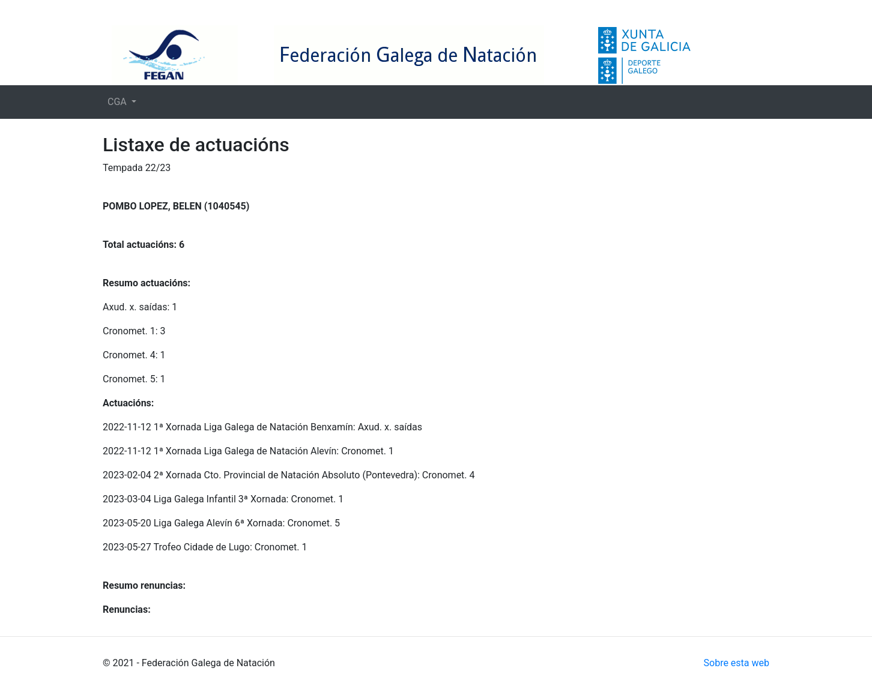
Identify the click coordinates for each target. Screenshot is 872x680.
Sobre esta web (736, 663)
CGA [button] (118, 101)
